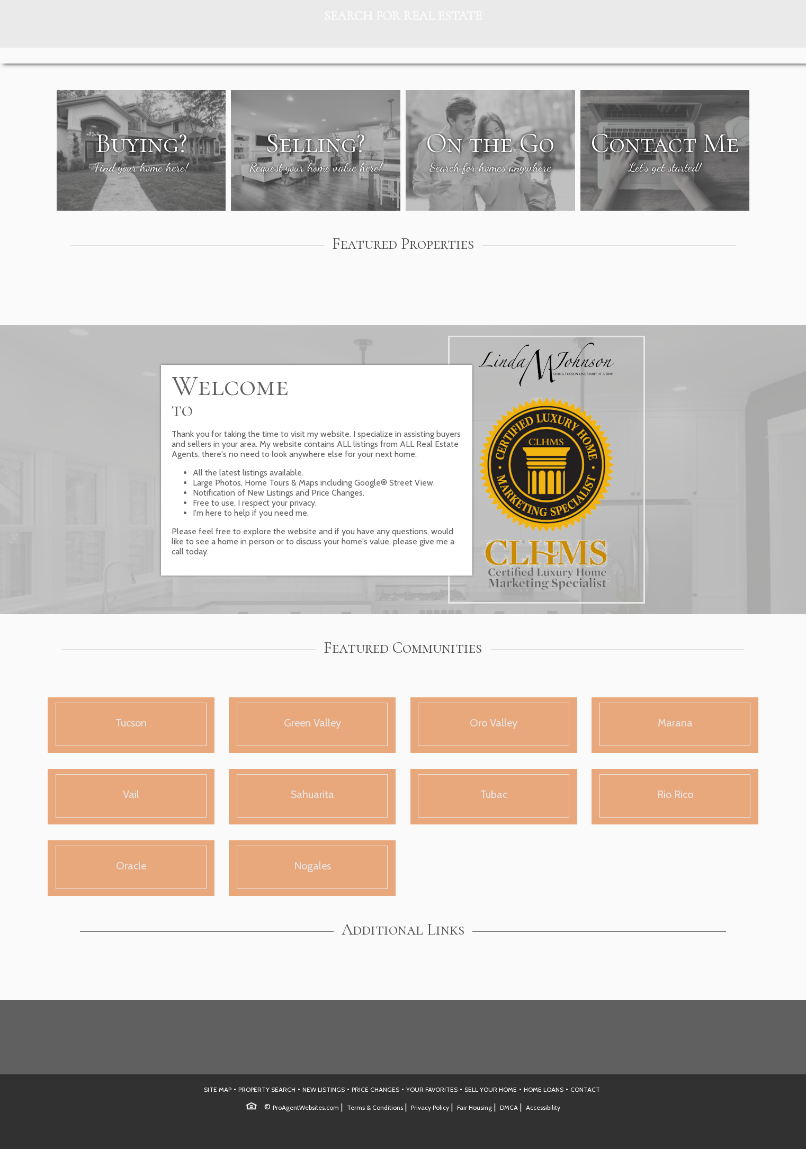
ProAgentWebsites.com (306, 1107)
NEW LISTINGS (323, 1089)
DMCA (509, 1107)
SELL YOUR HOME (490, 1089)
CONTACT (585, 1089)
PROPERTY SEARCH (266, 1089)
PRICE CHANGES (375, 1089)
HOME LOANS (543, 1089)
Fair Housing (474, 1107)
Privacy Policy (430, 1107)
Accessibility (543, 1107)
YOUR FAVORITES (432, 1089)
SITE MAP (217, 1089)
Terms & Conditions (375, 1107)
